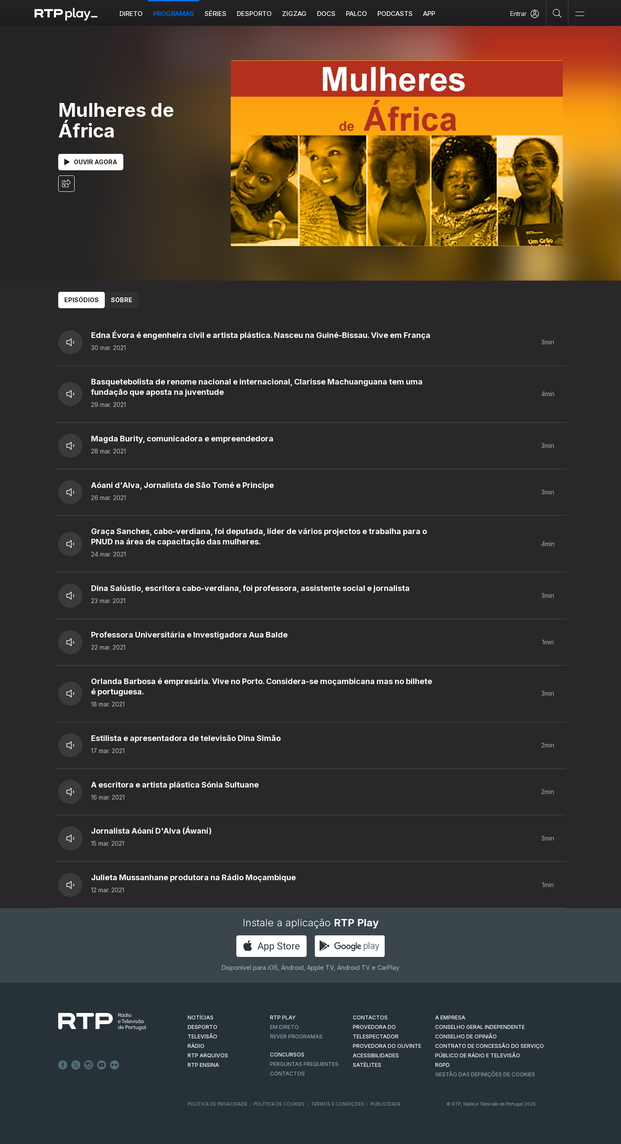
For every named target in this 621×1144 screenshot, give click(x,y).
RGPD (442, 1065)
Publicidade (385, 1103)
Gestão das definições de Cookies (485, 1074)
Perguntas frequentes (304, 1064)
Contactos (287, 1073)
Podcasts (395, 13)
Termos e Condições (337, 1103)
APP (429, 13)
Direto (131, 13)
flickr (114, 1065)
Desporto (254, 13)
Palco (356, 13)
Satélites (367, 1065)
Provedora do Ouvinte (387, 1046)
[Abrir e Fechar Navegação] (579, 14)
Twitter (76, 1065)
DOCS (326, 13)
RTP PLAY (283, 1017)
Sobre (121, 299)
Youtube (102, 1065)
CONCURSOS (287, 1054)
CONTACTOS (370, 1017)
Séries (215, 13)
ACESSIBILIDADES (376, 1055)
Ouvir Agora (90, 162)
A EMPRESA (450, 1017)
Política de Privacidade (217, 1103)
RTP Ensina (203, 1065)
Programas (173, 13)
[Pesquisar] (557, 13)
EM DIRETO (284, 1027)
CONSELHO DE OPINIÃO (466, 1036)
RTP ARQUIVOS (208, 1055)
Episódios (81, 299)
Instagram (89, 1065)
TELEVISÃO (202, 1036)
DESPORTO (202, 1027)
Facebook (63, 1065)
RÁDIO (196, 1046)
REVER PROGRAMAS (296, 1036)
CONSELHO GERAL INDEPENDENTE (480, 1027)
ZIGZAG (294, 13)
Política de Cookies (279, 1103)
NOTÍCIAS (200, 1017)
